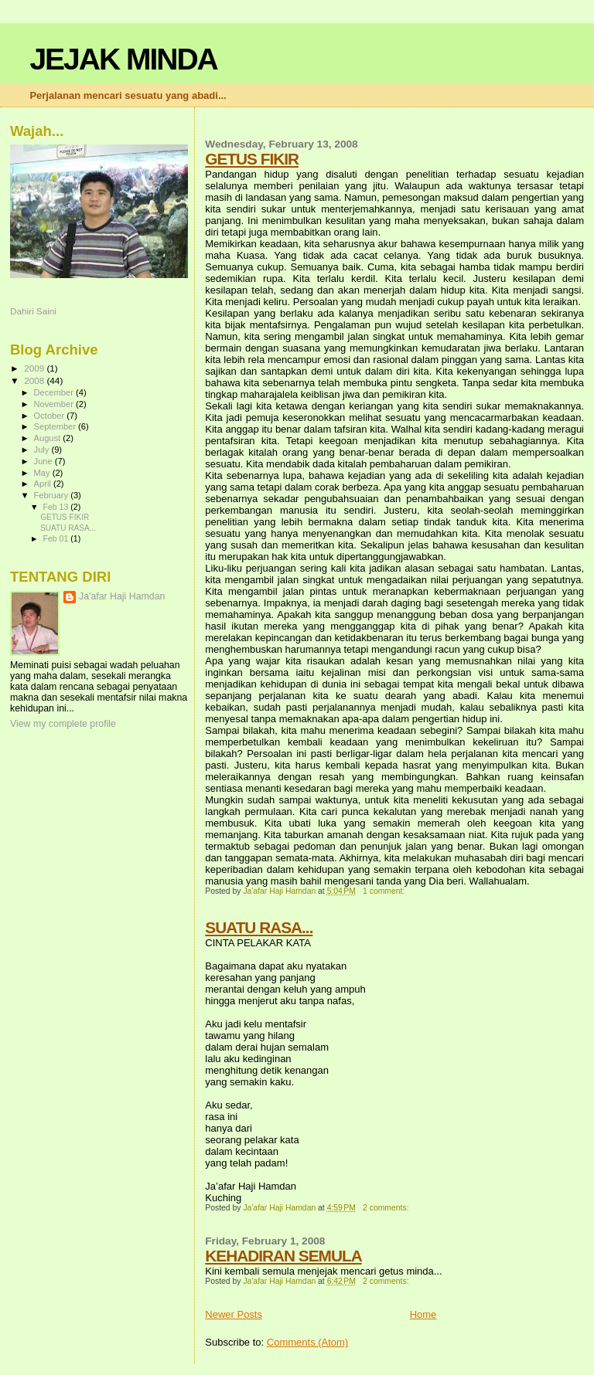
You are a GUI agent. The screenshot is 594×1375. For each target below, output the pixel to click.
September (56, 426)
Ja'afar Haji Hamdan (122, 596)
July (43, 449)
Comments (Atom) (307, 1342)
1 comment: (385, 891)
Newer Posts (233, 1314)
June (44, 461)
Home (423, 1314)
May (43, 472)
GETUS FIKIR (252, 159)
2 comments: (387, 1208)
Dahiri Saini (33, 311)
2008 (35, 380)
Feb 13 (56, 506)
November (55, 404)
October (50, 415)
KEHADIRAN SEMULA (283, 1256)
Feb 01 (56, 538)
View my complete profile (63, 723)
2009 (35, 368)
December (55, 392)
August (48, 438)
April (43, 483)
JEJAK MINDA (123, 59)
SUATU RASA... (258, 927)
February (52, 495)
